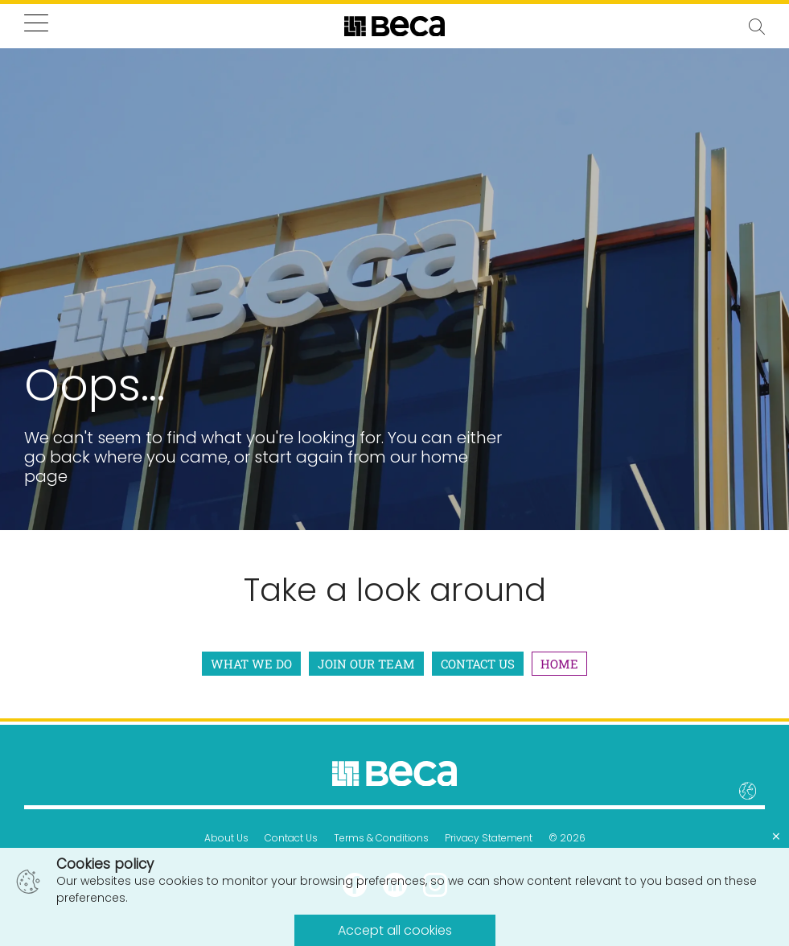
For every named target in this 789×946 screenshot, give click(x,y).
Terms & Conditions (381, 838)
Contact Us (478, 664)
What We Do (251, 664)
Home (559, 664)
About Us (226, 838)
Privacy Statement (488, 838)
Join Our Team (366, 664)
